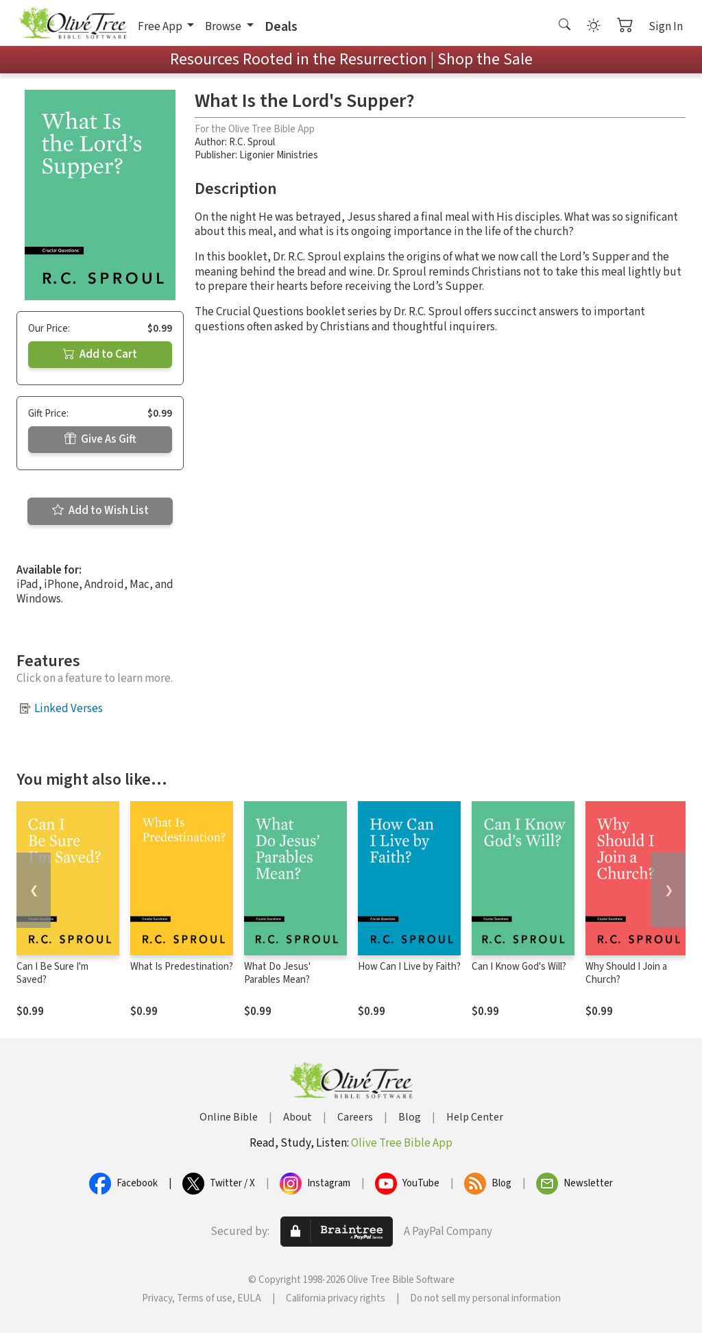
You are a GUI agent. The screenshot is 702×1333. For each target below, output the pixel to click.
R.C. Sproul (252, 142)
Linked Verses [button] (68, 708)
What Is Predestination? (181, 966)
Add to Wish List (100, 510)
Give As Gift (100, 439)
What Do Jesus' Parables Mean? (277, 973)
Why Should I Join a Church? (626, 973)
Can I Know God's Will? (519, 966)
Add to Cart (100, 354)
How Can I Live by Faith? (409, 966)
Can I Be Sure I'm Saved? (52, 973)
